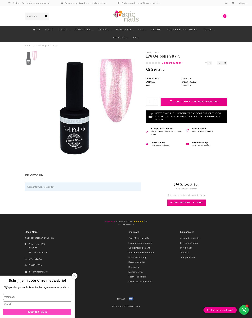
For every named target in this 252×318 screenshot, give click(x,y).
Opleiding (119, 37)
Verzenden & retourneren (141, 252)
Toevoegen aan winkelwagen (193, 101)
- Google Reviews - (126, 224)
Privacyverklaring (137, 257)
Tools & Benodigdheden (182, 29)
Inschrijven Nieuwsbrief (140, 281)
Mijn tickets (186, 247)
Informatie (34, 175)
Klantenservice (136, 271)
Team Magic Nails (137, 276)
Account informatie (190, 238)
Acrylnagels (82, 29)
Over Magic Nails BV (138, 238)
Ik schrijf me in (37, 312)
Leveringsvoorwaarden (140, 243)
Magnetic (103, 29)
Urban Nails (123, 29)
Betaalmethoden (136, 262)
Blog (135, 37)
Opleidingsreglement (139, 247)
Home (36, 29)
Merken (155, 29)
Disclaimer (133, 267)
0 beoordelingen (171, 63)
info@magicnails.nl (38, 271)
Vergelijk (184, 252)
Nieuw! (49, 29)
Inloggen (243, 3)
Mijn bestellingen (189, 243)
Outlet (208, 29)
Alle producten (188, 257)
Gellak (63, 29)
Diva (141, 29)
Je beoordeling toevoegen (187, 202)
